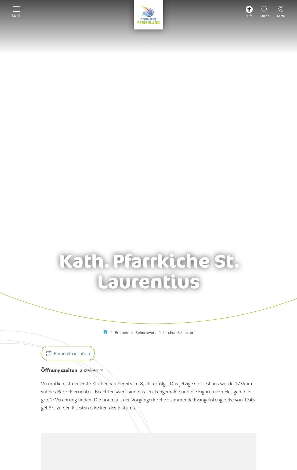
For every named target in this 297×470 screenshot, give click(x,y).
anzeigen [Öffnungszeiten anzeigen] (89, 370)
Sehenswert (146, 332)
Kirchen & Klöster (178, 332)
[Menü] (16, 11)
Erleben (121, 332)
